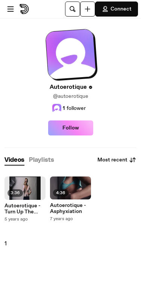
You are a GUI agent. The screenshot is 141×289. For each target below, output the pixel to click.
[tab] (14, 160)
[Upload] (87, 9)
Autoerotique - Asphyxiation (68, 208)
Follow (70, 128)
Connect (117, 9)
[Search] (72, 9)
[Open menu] (11, 9)
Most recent (116, 160)
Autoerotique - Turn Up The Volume (23, 209)
